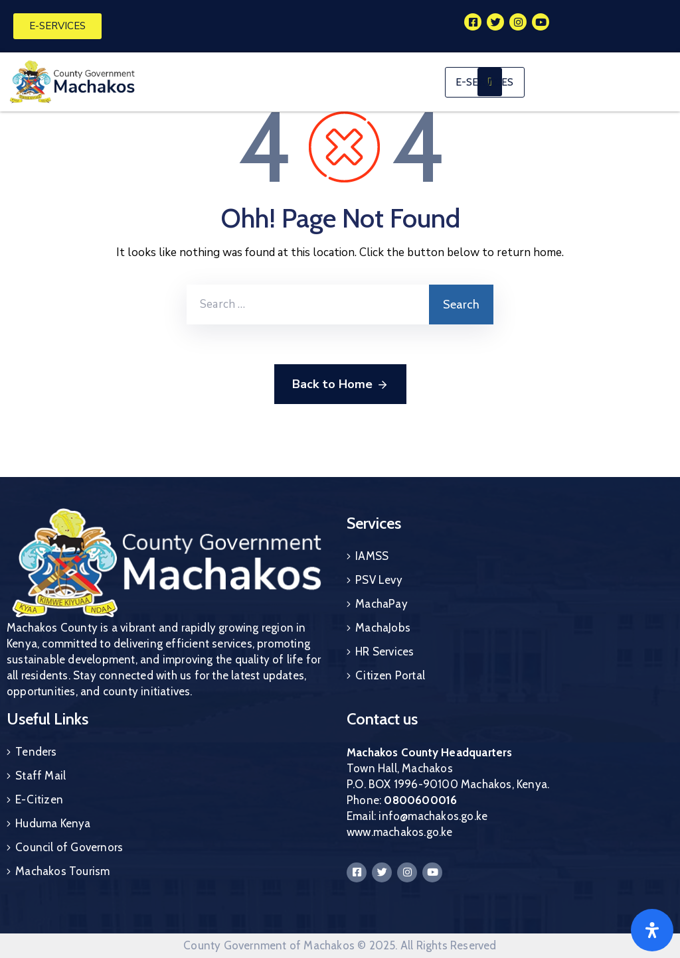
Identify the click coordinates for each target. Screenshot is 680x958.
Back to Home (340, 384)
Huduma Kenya (52, 823)
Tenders (35, 751)
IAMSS (371, 556)
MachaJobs (382, 627)
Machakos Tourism (62, 871)
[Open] (652, 930)
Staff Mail (40, 775)
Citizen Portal (390, 675)
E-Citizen (39, 799)
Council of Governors (69, 847)
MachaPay (381, 603)
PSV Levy (378, 579)
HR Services (384, 651)
